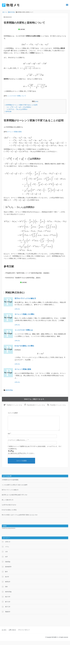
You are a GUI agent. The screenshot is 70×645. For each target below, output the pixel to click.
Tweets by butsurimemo (8, 532)
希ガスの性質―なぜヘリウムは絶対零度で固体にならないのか (20, 519)
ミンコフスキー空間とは (24, 330)
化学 (6, 561)
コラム (7, 551)
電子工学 (7, 611)
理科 (6, 591)
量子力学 (7, 606)
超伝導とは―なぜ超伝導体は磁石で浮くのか (14, 499)
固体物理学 (8, 571)
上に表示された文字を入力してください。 (21, 457)
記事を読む (17, 309)
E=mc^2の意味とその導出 (24, 346)
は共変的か (19, 107)
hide (36, 101)
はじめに (4, 634)
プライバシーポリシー (24, 634)
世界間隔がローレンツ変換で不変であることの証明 (21, 105)
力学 (6, 556)
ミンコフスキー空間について (16, 96)
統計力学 (7, 601)
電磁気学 (7, 616)
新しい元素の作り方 (7, 504)
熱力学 (7, 581)
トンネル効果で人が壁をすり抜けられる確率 (14, 489)
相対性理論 (9, 390)
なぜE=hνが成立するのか (9, 509)
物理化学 (7, 586)
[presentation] (35, 44)
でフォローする (14, 406)
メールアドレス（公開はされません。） (17, 444)
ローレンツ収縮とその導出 (24, 314)
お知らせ (7, 546)
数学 (6, 576)
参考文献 (8, 111)
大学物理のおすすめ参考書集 (10, 484)
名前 (9, 437)
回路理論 (7, 566)
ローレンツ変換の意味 (14, 131)
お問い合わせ (12, 634)
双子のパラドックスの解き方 (25, 298)
